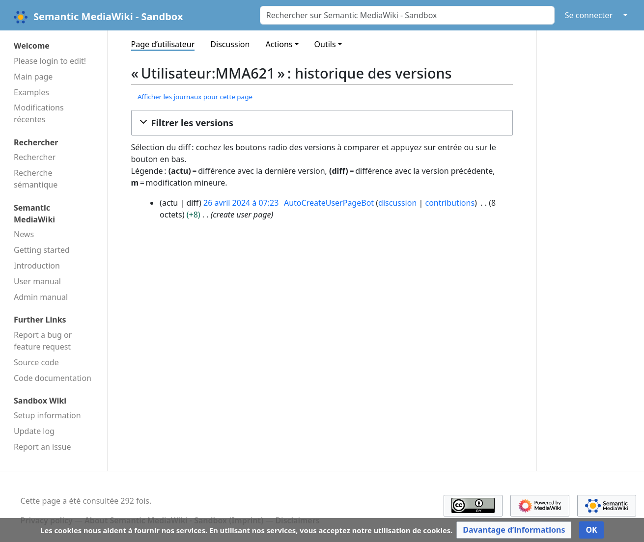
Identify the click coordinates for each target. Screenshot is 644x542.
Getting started (42, 249)
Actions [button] (278, 44)
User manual (37, 281)
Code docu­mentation (52, 378)
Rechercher (35, 157)
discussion (397, 202)
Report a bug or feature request (43, 340)
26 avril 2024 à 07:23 (241, 202)
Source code (36, 362)
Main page (33, 76)
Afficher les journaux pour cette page (195, 96)
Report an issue (42, 446)
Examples (31, 92)
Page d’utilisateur (163, 44)
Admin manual (41, 297)
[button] (322, 122)
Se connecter (589, 15)
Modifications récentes (39, 113)
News (24, 234)
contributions (450, 202)
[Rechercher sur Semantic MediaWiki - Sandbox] (407, 15)
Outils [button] (325, 44)
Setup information (47, 415)
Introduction (37, 265)
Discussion (230, 44)
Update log (34, 431)
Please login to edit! (50, 60)
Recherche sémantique (35, 178)
